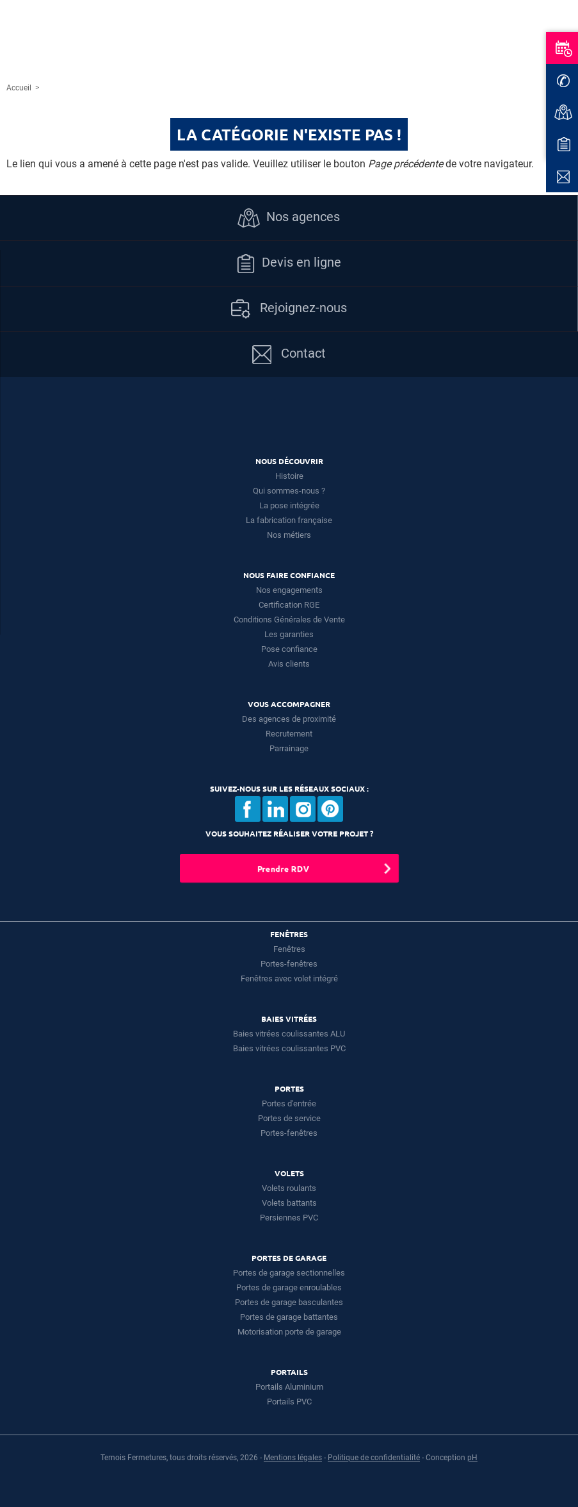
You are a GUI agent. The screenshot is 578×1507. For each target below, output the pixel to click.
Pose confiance (289, 649)
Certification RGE (289, 605)
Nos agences (288, 218)
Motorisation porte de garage (289, 1331)
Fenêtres (289, 949)
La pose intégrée (289, 505)
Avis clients (289, 664)
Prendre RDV (283, 868)
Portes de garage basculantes (289, 1302)
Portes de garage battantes (289, 1317)
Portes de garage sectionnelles (289, 1273)
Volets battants (289, 1203)
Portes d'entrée (289, 1103)
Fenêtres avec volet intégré (289, 978)
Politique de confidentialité (374, 1457)
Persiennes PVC (289, 1217)
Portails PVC (289, 1401)
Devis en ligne (288, 263)
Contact (289, 354)
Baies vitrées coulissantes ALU (289, 1033)
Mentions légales (293, 1457)
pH (472, 1457)
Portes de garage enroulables (289, 1287)
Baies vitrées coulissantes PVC (289, 1048)
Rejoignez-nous (289, 309)
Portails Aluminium (289, 1387)
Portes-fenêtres (289, 964)
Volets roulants (289, 1188)
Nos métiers (289, 535)
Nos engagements (289, 590)
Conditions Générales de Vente (289, 619)
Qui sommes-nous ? (289, 490)
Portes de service (289, 1118)
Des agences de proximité (289, 719)
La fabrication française (289, 520)
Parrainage (289, 748)
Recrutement (289, 733)
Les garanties (289, 634)
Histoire (289, 476)
